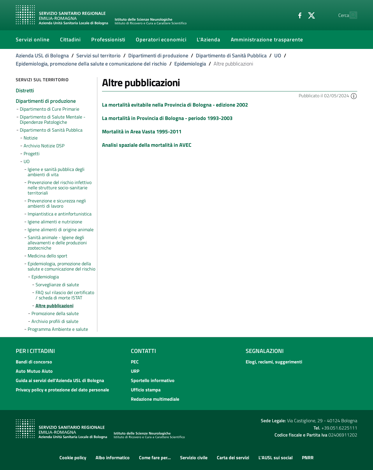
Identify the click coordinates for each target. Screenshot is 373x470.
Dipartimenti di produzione (158, 55)
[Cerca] (350, 15)
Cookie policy (72, 457)
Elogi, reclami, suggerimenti (274, 361)
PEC (135, 361)
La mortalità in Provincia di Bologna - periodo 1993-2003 (167, 118)
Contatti (143, 350)
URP (135, 370)
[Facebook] (287, 14)
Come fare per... (155, 457)
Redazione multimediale (155, 398)
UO (277, 55)
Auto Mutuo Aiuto (34, 370)
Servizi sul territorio (98, 55)
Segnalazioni (265, 350)
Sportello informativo (153, 380)
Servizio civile (193, 457)
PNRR (308, 457)
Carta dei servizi (233, 457)
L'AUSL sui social (275, 457)
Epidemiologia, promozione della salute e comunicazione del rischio (91, 64)
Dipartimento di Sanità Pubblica (231, 55)
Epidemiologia (190, 64)
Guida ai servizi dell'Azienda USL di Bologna (60, 380)
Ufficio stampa (146, 389)
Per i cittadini (35, 350)
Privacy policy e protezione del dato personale (62, 389)
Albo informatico (113, 457)
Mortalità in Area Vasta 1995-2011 (142, 131)
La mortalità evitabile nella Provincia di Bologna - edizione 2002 (175, 105)
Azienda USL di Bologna (42, 55)
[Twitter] (299, 14)
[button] (353, 95)
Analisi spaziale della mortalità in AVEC (146, 145)
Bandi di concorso (34, 361)
